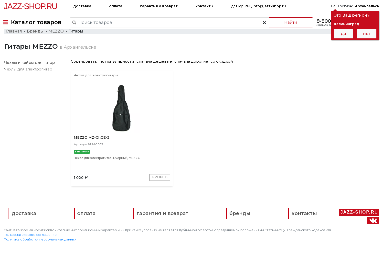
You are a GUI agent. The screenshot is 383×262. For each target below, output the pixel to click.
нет (366, 33)
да (343, 33)
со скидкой (224, 71)
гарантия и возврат (159, 6)
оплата (115, 6)
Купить (134, 191)
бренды (215, 230)
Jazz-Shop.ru (30, 6)
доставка (82, 6)
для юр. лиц (258, 6)
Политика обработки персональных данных (40, 255)
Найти (287, 22)
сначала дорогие (193, 71)
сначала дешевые (156, 71)
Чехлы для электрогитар (28, 79)
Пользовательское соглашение (30, 250)
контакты (204, 6)
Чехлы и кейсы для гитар (29, 72)
